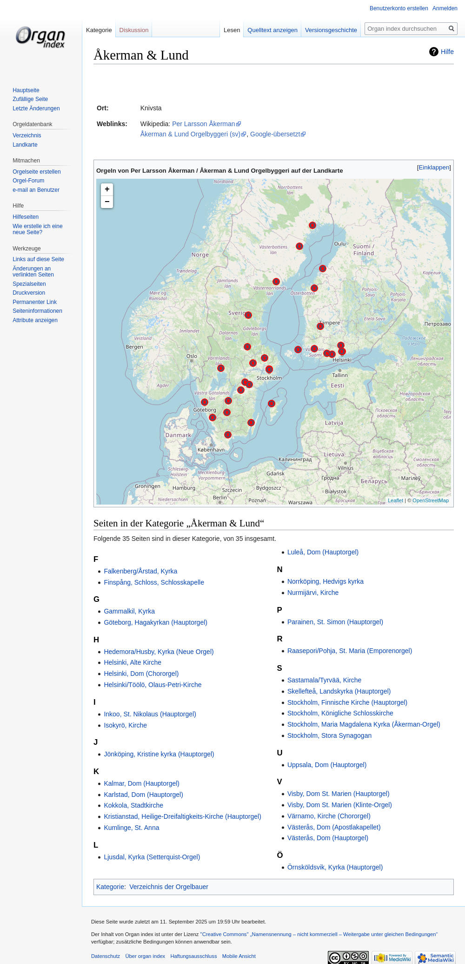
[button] (434, 167)
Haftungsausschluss (193, 956)
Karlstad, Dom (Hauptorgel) (143, 794)
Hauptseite (26, 90)
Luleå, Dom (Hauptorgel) (323, 552)
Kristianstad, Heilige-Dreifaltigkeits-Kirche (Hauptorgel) (182, 816)
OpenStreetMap (430, 500)
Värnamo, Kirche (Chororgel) (329, 816)
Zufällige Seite (30, 99)
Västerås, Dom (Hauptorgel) (327, 838)
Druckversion (29, 293)
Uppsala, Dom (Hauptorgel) (326, 765)
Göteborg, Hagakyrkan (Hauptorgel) (155, 622)
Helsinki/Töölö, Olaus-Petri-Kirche (152, 684)
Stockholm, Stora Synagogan (329, 735)
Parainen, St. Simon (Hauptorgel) (335, 622)
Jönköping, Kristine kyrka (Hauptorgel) (159, 754)
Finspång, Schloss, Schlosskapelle (154, 582)
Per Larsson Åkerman (203, 124)
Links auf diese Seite (38, 259)
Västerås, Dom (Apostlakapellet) (334, 827)
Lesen (236, 30)
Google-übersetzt (275, 134)
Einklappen (434, 167)
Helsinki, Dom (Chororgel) (141, 673)
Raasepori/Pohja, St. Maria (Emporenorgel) (349, 650)
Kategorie (110, 886)
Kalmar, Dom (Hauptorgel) (141, 783)
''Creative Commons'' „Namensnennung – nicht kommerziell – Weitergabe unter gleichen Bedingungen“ (319, 934)
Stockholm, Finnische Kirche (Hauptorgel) (347, 702)
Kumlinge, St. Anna (131, 827)
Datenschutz (105, 956)
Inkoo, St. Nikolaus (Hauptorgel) (150, 714)
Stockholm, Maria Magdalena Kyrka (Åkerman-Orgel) (363, 724)
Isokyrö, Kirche (125, 725)
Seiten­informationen (37, 311)
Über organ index (145, 956)
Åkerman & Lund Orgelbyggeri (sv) (190, 134)
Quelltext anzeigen (277, 30)
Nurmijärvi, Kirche (313, 592)
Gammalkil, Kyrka (129, 611)
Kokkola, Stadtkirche (133, 805)
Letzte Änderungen (36, 108)
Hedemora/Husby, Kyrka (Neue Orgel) (158, 651)
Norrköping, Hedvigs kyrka (325, 581)
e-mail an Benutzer (36, 190)
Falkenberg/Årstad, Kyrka (140, 571)
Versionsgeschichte (335, 30)
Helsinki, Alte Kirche (132, 662)
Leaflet (395, 500)
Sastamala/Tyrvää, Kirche (324, 680)
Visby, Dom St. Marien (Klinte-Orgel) (339, 805)
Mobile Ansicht (239, 956)
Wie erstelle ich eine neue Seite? (37, 229)
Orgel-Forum (28, 180)
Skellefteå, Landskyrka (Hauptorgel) (339, 691)
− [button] (107, 202)
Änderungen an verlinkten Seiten (33, 271)
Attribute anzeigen (35, 320)
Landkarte (25, 145)
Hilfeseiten (26, 217)
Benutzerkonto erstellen (399, 8)
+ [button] (107, 189)
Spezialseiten (29, 284)
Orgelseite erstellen (36, 172)
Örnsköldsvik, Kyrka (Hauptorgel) (335, 867)
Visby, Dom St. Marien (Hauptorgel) (338, 793)
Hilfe (447, 51)
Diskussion (134, 30)
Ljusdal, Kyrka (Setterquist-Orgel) (152, 857)
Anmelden (445, 8)
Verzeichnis (27, 135)
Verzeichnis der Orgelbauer (168, 886)
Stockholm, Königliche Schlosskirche (340, 713)
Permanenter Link (35, 302)
